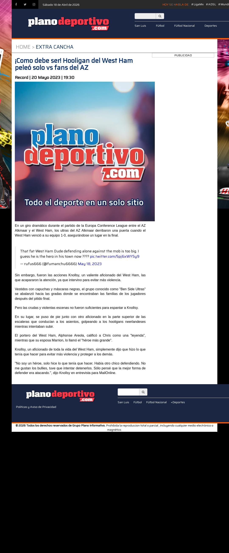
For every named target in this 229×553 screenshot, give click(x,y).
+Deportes (178, 402)
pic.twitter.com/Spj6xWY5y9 (115, 256)
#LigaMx (197, 4)
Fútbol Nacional (184, 25)
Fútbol (160, 25)
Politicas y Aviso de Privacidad (36, 406)
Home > (25, 47)
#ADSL (211, 4)
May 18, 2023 (90, 264)
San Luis (140, 25)
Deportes (210, 25)
